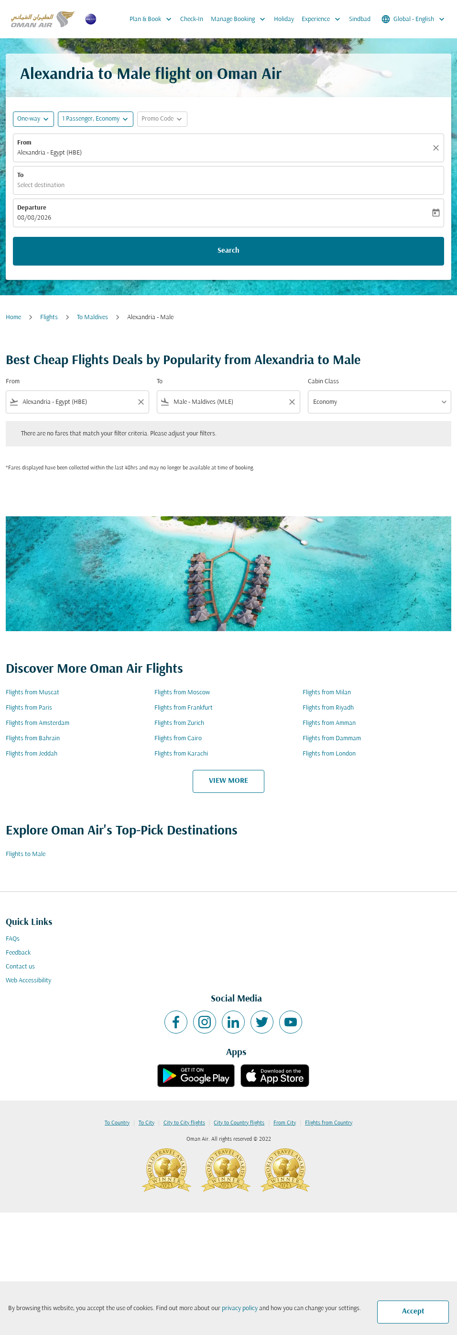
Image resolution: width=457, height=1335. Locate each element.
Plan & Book (153, 19)
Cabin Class (323, 381)
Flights (49, 317)
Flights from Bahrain (33, 738)
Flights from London (329, 753)
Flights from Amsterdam (37, 723)
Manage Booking (240, 19)
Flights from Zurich (179, 723)
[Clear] (437, 148)
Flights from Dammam (332, 738)
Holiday (284, 19)
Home (13, 317)
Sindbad (359, 19)
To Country (117, 1123)
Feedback (18, 953)
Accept (413, 1311)
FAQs (13, 939)
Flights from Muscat (32, 692)
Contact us (20, 966)
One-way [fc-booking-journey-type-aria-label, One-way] (28, 118)
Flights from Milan (327, 692)
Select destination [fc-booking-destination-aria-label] (41, 185)
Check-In (191, 19)
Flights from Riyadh (328, 708)
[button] (95, 119)
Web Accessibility (28, 980)
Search (228, 251)
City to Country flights (239, 1123)
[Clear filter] (140, 402)
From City (284, 1123)
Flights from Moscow (182, 692)
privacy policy (240, 1308)
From (24, 142)
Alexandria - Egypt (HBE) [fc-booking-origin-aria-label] (49, 152)
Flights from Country (328, 1123)
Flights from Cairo (178, 738)
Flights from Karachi (181, 753)
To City (146, 1123)
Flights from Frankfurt (183, 708)
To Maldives (92, 317)
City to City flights (184, 1123)
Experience (323, 19)
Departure (31, 207)
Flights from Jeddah (31, 753)
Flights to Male (25, 854)
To (20, 175)
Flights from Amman (329, 723)
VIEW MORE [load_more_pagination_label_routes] (228, 781)
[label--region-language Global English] (413, 19)
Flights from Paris (29, 708)
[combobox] (77, 402)
